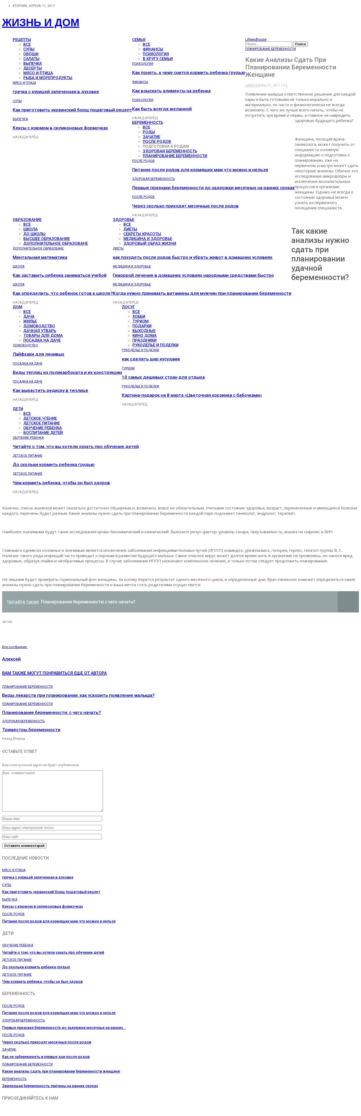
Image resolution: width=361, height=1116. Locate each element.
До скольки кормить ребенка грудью (54, 464)
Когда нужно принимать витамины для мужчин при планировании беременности (202, 293)
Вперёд (31, 137)
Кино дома (144, 335)
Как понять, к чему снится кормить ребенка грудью (188, 72)
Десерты (32, 68)
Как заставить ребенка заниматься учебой (59, 275)
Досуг (128, 307)
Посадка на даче (42, 340)
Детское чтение (40, 418)
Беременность (147, 122)
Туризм (140, 321)
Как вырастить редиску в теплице (50, 390)
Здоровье (123, 219)
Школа (30, 229)
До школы (34, 234)
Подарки (141, 326)
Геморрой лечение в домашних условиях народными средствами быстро (193, 275)
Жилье (30, 321)
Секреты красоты (142, 234)
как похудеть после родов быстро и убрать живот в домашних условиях (193, 257)
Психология (156, 54)
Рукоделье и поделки (155, 345)
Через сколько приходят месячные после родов (185, 206)
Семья (138, 39)
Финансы (153, 49)
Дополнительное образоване (55, 243)
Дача (28, 316)
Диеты (130, 229)
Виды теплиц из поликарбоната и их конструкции (67, 372)
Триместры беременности (31, 729)
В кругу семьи (158, 58)
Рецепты (22, 39)
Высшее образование (46, 238)
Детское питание (41, 423)
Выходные (143, 330)
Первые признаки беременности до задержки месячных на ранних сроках (213, 187)
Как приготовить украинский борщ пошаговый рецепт (72, 109)
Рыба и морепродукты (47, 77)
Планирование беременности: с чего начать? (51, 712)
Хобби (138, 316)
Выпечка (32, 63)
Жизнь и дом (40, 22)
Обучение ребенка (42, 428)
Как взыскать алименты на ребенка (171, 90)
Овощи (30, 54)
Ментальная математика (40, 257)
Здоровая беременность (170, 151)
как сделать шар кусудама (151, 359)
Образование (27, 219)
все (27, 44)
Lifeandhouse (255, 39)
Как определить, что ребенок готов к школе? (63, 293)
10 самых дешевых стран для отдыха (163, 377)
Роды (149, 132)
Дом (17, 307)
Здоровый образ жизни (149, 243)
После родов (157, 141)
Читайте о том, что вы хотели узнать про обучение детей (76, 446)
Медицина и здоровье (147, 238)
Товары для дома (43, 335)
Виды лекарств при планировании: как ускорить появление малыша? (78, 695)
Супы (28, 49)
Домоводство (39, 326)
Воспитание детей (43, 432)
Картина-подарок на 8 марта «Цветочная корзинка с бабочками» (192, 395)
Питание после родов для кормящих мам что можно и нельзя (200, 169)
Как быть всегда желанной (162, 108)
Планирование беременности (175, 155)
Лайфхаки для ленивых (38, 354)
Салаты (31, 58)
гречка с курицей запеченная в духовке (56, 91)
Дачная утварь (39, 330)
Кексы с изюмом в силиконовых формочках (60, 127)
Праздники (144, 340)
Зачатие (151, 136)
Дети (18, 408)
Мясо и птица (38, 73)
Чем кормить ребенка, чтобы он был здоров (61, 482)
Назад (19, 137)
